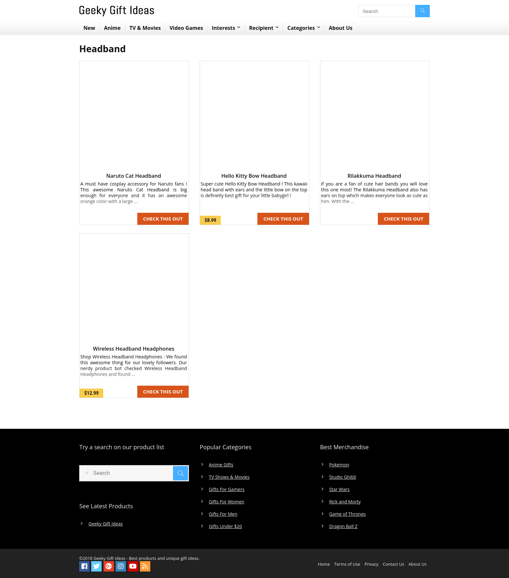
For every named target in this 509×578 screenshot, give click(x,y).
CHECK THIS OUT (163, 218)
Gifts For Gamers (226, 489)
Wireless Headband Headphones (133, 348)
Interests (223, 27)
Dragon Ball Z (343, 526)
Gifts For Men (223, 514)
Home (324, 564)
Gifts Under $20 (225, 526)
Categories (301, 27)
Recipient (261, 27)
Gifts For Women (226, 502)
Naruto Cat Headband (133, 175)
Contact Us (393, 564)
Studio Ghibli (342, 477)
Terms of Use (347, 564)
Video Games (186, 27)
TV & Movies (145, 27)
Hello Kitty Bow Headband (254, 175)
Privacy (372, 564)
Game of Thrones (347, 514)
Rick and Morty (345, 502)
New (89, 27)
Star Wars (339, 489)
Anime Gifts (221, 465)
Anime (112, 27)
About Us (341, 27)
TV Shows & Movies (229, 477)
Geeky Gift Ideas (105, 524)
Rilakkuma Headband (374, 175)
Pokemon (339, 465)
